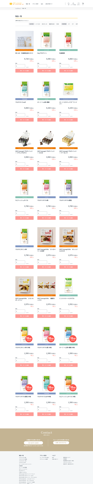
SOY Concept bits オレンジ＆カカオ (26, 481)
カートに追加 (25, 71)
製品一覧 (28, 4)
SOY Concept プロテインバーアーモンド (27, 475)
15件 (69, 24)
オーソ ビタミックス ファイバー (25, 465)
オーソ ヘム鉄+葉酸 (23, 468)
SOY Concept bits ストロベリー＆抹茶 (27, 483)
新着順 (57, 24)
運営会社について (66, 458)
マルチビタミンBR (22, 461)
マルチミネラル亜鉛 (23, 460)
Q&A (42, 4)
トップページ (18, 8)
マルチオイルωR (22, 463)
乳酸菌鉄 (21, 466)
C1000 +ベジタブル (23, 473)
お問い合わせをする (60, 443)
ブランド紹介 (35, 4)
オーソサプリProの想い (44, 458)
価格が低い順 (44, 24)
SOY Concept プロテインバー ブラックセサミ (28, 478)
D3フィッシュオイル (23, 470)
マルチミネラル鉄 (22, 458)
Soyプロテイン (22, 471)
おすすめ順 (37, 24)
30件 (73, 24)
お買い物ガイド (48, 4)
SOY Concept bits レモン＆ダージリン (27, 479)
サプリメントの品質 (44, 460)
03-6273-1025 (32, 443)
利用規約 (65, 460)
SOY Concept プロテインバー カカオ (26, 476)
